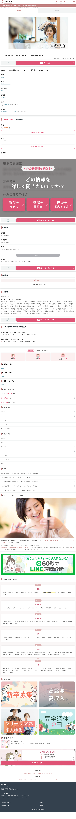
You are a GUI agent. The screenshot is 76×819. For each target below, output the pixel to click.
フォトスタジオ (50, 779)
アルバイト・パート (5, 90)
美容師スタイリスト (5, 84)
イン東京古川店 (4, 97)
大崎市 (8, 104)
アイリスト (34, 773)
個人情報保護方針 (5, 805)
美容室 (20, 779)
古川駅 (2, 384)
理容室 (24, 779)
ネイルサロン (36, 779)
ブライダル (29, 779)
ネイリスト (40, 773)
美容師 (2, 77)
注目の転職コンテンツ (6, 802)
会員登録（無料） (53, 763)
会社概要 (41, 805)
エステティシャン (48, 773)
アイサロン (43, 779)
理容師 (29, 773)
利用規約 (41, 802)
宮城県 (5, 104)
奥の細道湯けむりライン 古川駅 (8, 111)
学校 (56, 779)
